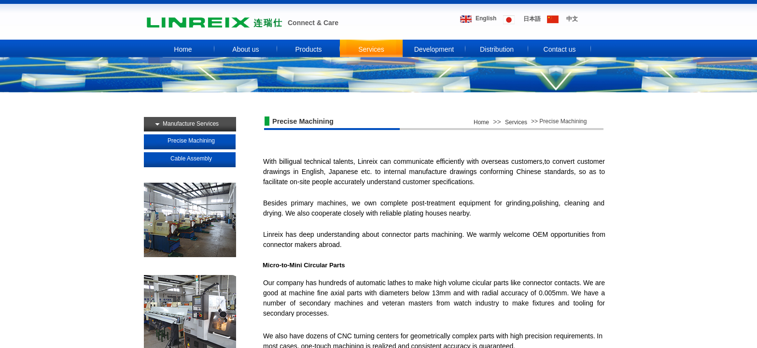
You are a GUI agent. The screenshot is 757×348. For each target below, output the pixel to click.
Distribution (497, 49)
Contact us (560, 49)
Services (371, 49)
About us (245, 49)
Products (308, 49)
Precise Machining (191, 140)
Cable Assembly (191, 158)
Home (183, 49)
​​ (572, 18)
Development (434, 49)
